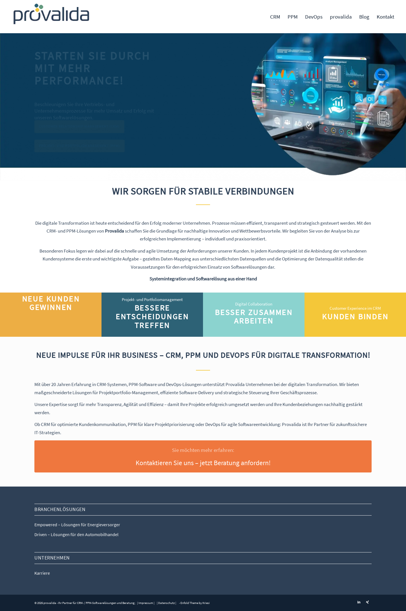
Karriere (42, 573)
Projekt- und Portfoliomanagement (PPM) (79, 148)
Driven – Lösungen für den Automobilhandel (76, 534)
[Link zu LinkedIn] (359, 602)
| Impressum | (145, 603)
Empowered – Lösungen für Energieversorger (77, 524)
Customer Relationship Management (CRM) (79, 128)
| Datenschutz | (166, 603)
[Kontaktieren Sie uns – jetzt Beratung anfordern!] (203, 456)
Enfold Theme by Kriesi (195, 603)
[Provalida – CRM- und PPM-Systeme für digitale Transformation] (51, 16)
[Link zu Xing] (367, 602)
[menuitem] (275, 16)
